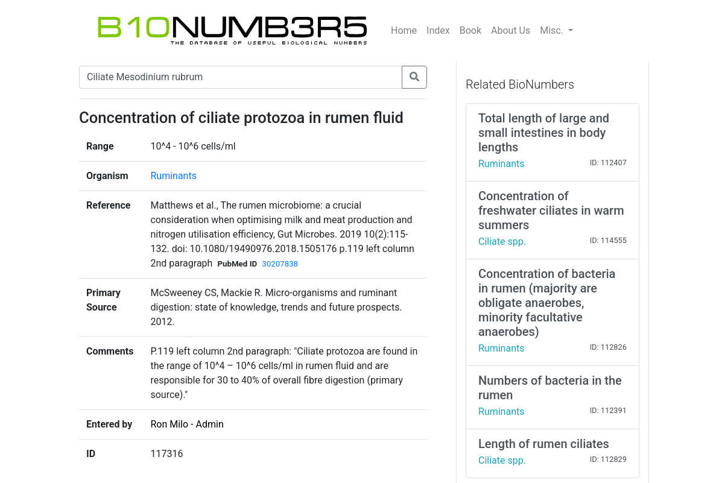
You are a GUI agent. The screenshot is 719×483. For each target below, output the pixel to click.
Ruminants (173, 176)
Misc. (553, 30)
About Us (510, 30)
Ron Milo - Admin (186, 424)
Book (470, 30)
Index (438, 30)
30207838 (280, 263)
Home (404, 30)
